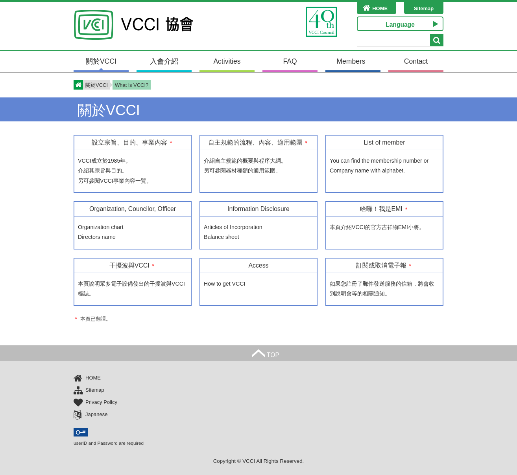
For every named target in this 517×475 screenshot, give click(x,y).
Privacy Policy (95, 402)
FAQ (290, 61)
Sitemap (424, 8)
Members (350, 61)
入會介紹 (164, 61)
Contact (416, 61)
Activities (226, 61)
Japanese (90, 414)
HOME (372, 7)
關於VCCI (101, 61)
